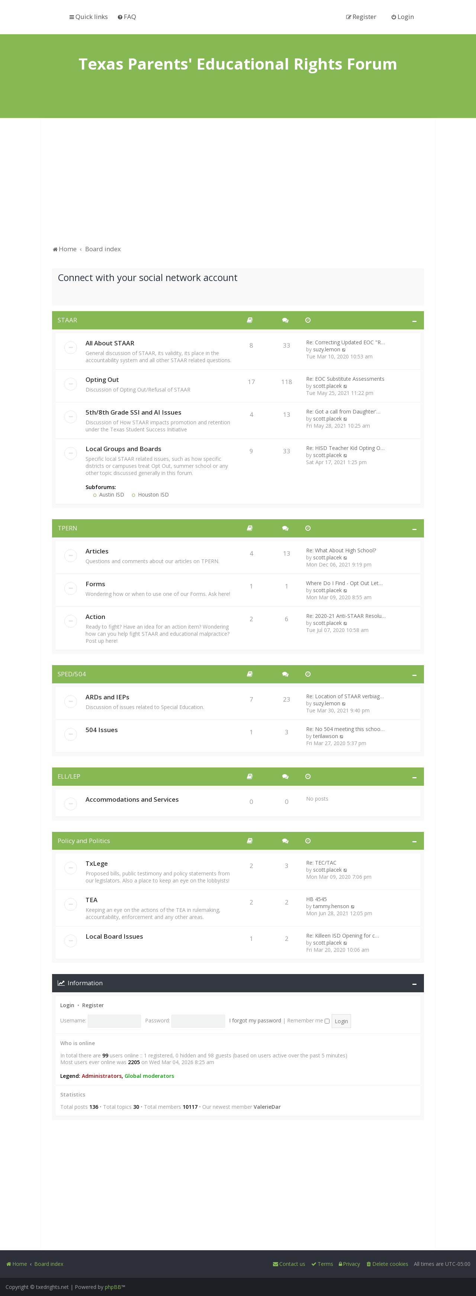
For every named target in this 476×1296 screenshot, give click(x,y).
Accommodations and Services (132, 799)
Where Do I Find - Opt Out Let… (344, 583)
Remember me (308, 1020)
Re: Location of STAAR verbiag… (345, 696)
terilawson (325, 736)
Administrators (102, 1076)
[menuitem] (126, 16)
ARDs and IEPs (107, 697)
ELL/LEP (69, 776)
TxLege (97, 863)
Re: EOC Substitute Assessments (345, 378)
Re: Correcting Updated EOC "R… (345, 342)
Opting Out (102, 379)
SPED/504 (72, 674)
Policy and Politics (84, 840)
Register (93, 1005)
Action (95, 616)
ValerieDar (267, 1107)
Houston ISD (150, 494)
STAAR (67, 320)
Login (67, 1005)
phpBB (113, 1286)
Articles (97, 551)
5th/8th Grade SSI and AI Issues (133, 412)
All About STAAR (110, 343)
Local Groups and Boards (123, 448)
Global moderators (149, 1076)
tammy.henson (331, 906)
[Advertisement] (238, 185)
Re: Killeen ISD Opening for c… (342, 935)
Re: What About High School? (341, 550)
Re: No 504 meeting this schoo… (345, 728)
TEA (91, 900)
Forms (95, 584)
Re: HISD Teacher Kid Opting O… (345, 447)
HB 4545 (316, 899)
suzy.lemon (326, 349)
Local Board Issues (114, 936)
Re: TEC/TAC (321, 862)
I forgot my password (255, 1020)
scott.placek (327, 385)
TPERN (67, 528)
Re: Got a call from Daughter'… (343, 411)
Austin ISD (108, 494)
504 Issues (102, 729)
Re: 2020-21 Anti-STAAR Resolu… (346, 615)
